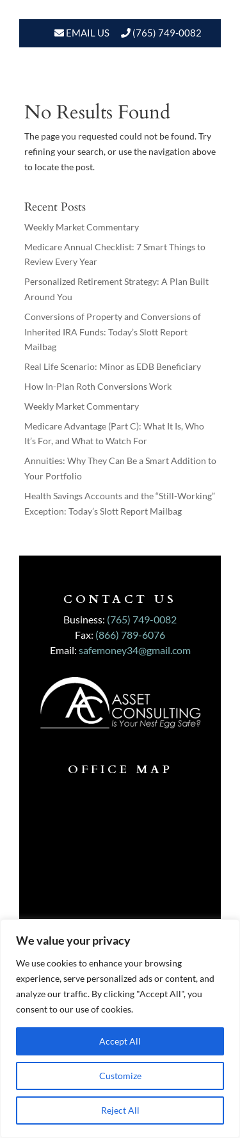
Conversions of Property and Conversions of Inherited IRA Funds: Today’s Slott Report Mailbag (112, 332)
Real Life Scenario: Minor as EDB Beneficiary (112, 366)
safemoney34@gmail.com (135, 650)
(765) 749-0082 (167, 32)
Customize (120, 1075)
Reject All (120, 1110)
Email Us (86, 32)
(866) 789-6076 (130, 635)
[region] (120, 1028)
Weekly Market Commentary (81, 226)
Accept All (120, 1041)
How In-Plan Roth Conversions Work (98, 386)
